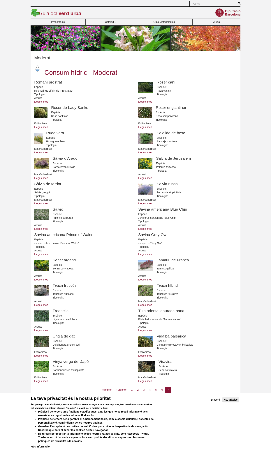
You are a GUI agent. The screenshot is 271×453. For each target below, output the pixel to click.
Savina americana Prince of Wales (63, 234)
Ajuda (216, 21)
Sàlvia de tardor (47, 184)
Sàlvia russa (167, 184)
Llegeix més (41, 101)
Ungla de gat (64, 336)
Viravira (165, 361)
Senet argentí (64, 260)
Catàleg (110, 21)
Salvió (58, 209)
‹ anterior (121, 389)
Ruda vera (55, 133)
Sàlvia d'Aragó (65, 158)
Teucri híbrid (167, 285)
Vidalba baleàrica (171, 336)
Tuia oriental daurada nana (161, 311)
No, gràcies (230, 405)
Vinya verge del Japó (71, 361)
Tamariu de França (173, 260)
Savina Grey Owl (152, 234)
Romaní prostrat (48, 82)
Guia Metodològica (164, 21)
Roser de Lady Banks (69, 107)
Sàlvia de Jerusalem (173, 158)
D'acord (215, 405)
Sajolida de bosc (171, 133)
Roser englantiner (171, 107)
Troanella (61, 311)
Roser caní (166, 82)
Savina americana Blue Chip (162, 209)
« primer (107, 389)
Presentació (58, 21)
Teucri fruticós (65, 285)
